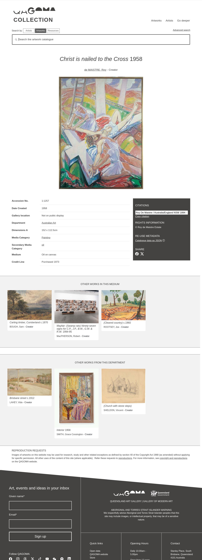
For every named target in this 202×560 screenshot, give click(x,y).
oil (43, 244)
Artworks (156, 20)
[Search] (101, 39)
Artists (169, 20)
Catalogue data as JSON (148, 240)
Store (92, 557)
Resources (53, 30)
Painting (46, 237)
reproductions (125, 458)
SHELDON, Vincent (113, 410)
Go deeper (183, 20)
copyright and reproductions (173, 458)
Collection (33, 20)
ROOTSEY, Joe (111, 327)
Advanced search (181, 30)
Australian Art (49, 222)
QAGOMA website (99, 554)
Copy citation (142, 216)
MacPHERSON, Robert (68, 336)
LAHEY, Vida (16, 402)
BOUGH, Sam (17, 327)
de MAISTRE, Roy (95, 69)
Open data (95, 551)
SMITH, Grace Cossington (70, 434)
